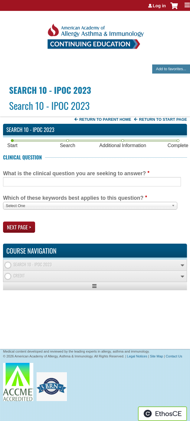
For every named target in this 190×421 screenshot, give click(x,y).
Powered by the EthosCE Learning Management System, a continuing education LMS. (162, 413)
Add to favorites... (171, 69)
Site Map (156, 356)
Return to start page (163, 119)
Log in (159, 6)
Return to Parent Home (105, 119)
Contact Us (174, 356)
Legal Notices (137, 356)
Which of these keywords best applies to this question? (73, 198)
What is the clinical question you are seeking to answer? (74, 173)
